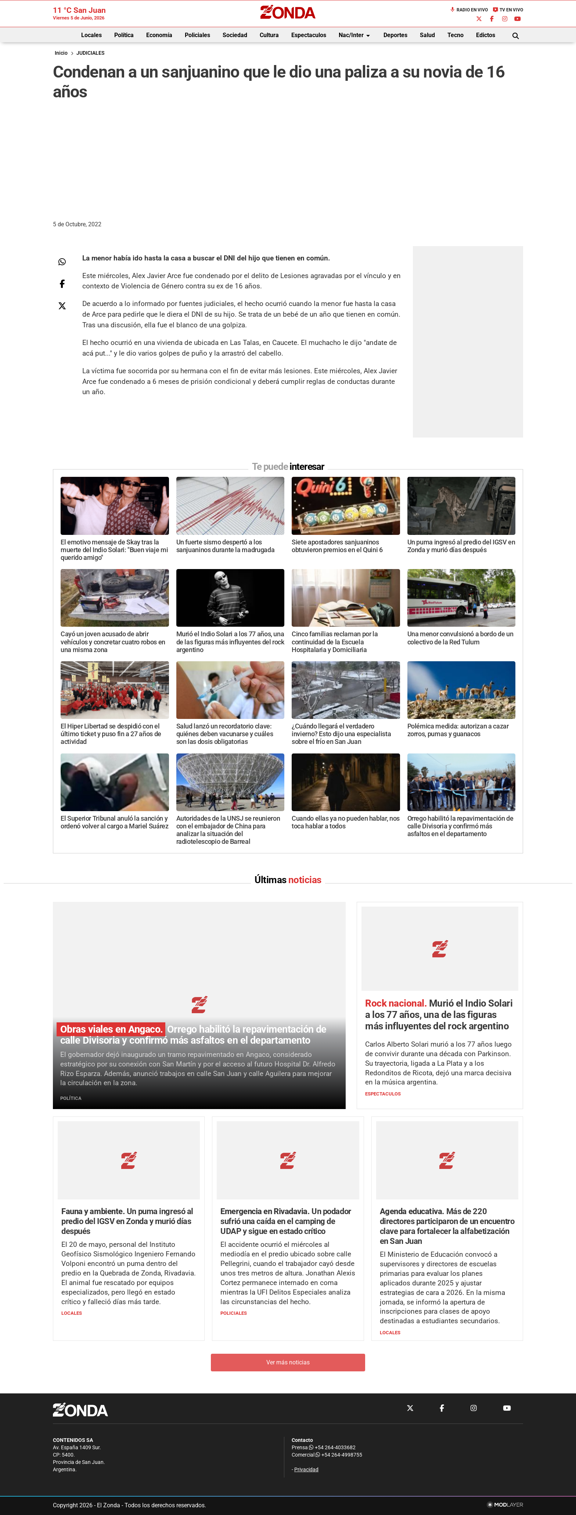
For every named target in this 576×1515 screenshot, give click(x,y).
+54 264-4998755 (338, 1455)
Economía (159, 35)
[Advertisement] (288, 158)
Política (124, 35)
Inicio (61, 53)
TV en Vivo (508, 10)
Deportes (395, 35)
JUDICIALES (90, 53)
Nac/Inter (355, 35)
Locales (91, 35)
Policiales (197, 35)
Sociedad (235, 35)
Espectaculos (308, 35)
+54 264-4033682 (332, 1447)
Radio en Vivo (469, 10)
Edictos (485, 35)
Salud (427, 35)
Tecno (455, 35)
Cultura (269, 35)
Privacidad (306, 1470)
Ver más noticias (288, 1362)
